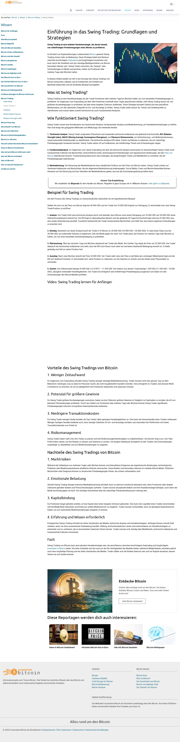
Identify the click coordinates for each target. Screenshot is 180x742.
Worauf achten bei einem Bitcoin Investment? (19, 144)
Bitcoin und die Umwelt (10, 56)
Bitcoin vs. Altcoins (9, 139)
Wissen (128, 10)
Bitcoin (14, 17)
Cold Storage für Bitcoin (102, 681)
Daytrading (7, 101)
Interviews (148, 10)
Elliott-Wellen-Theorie (12, 114)
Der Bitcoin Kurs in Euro (10, 77)
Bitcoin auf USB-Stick (9, 131)
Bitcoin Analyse (98, 687)
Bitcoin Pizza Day (8, 123)
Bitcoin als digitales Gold (11, 73)
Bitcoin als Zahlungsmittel (11, 90)
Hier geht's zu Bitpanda (159, 183)
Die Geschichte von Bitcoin (12, 86)
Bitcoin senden (7, 65)
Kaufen (79, 10)
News (136, 10)
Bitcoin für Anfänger (9, 31)
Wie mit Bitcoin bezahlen (11, 48)
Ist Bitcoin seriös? (8, 169)
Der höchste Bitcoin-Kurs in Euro (14, 82)
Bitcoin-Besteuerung (100, 684)
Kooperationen (48, 729)
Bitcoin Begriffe (7, 44)
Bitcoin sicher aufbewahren (12, 52)
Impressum (66, 729)
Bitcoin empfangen (8, 69)
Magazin (170, 10)
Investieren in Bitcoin (56, 548)
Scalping (6, 110)
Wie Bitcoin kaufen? (9, 39)
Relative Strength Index (12, 118)
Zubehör (90, 10)
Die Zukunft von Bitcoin (10, 127)
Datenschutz (78, 729)
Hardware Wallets (99, 678)
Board (159, 10)
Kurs (3, 35)
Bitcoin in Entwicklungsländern (13, 135)
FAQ (58, 729)
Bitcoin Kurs (141, 675)
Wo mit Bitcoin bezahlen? (109, 10)
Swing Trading (47, 17)
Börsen (95, 675)
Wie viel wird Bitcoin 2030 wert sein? (15, 152)
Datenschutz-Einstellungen (96, 729)
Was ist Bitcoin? (7, 160)
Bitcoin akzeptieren (9, 61)
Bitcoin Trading (34, 17)
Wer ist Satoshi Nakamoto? (12, 165)
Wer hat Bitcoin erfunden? (11, 156)
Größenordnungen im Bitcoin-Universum (17, 94)
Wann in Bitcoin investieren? (12, 148)
